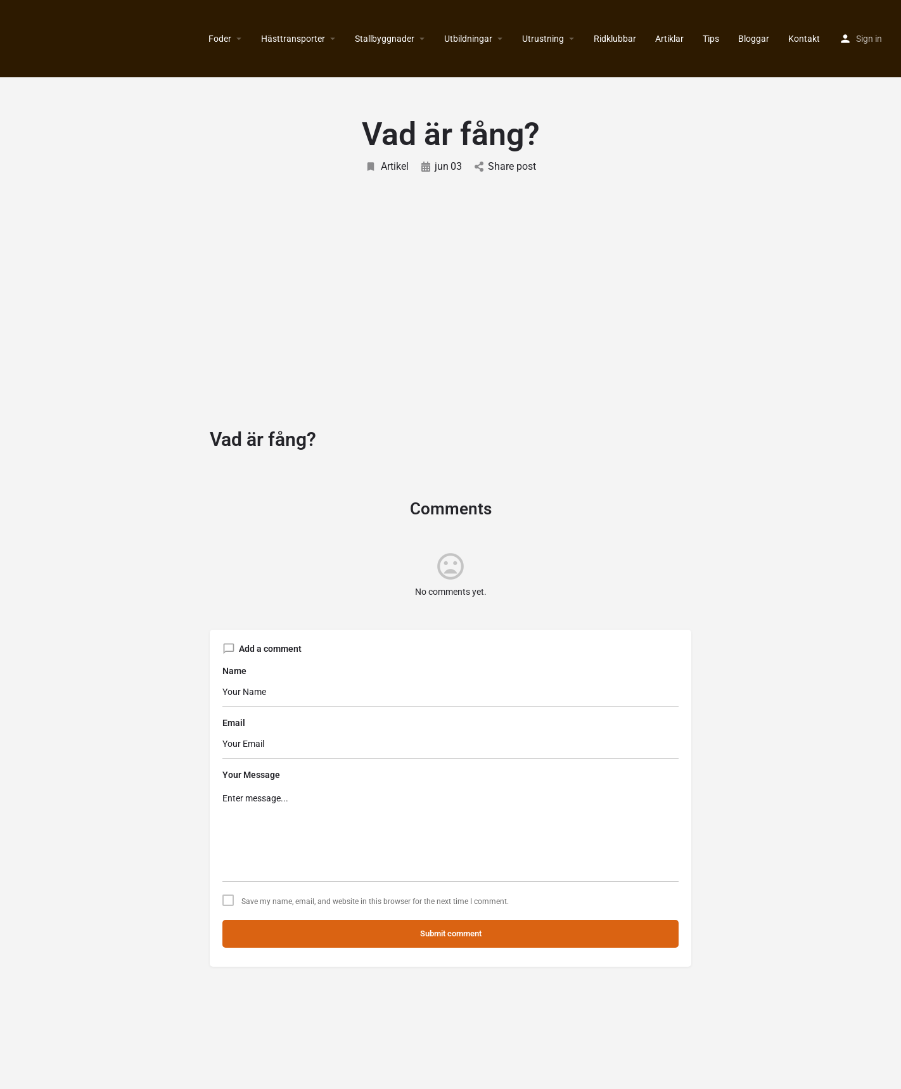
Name (234, 671)
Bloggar (753, 39)
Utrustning (543, 39)
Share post (505, 166)
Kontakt (804, 39)
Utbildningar (468, 39)
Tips (711, 39)
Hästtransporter (293, 39)
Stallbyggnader (384, 39)
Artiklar (669, 39)
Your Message (251, 775)
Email (233, 723)
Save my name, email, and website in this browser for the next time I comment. (375, 901)
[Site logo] (11, 39)
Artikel (387, 166)
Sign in (869, 39)
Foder (219, 39)
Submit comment (451, 933)
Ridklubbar (615, 39)
